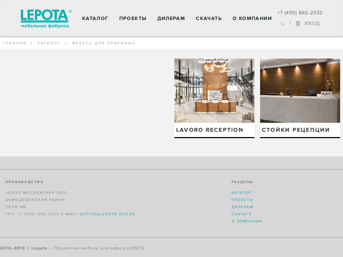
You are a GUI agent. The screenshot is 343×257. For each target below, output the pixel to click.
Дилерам (171, 18)
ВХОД (308, 23)
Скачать (209, 18)
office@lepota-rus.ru (108, 214)
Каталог (95, 18)
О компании (252, 18)
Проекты (133, 18)
